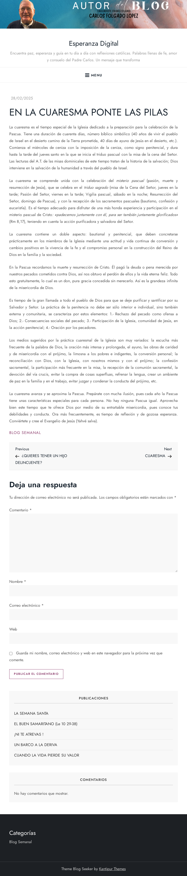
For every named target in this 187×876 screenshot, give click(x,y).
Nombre (17, 581)
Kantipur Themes (112, 869)
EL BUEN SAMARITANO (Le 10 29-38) (45, 724)
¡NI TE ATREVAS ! (29, 734)
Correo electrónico (26, 605)
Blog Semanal (25, 432)
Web (13, 629)
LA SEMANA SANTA (31, 713)
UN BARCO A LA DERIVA (35, 745)
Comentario (20, 510)
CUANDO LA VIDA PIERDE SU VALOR (46, 755)
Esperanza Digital (93, 43)
